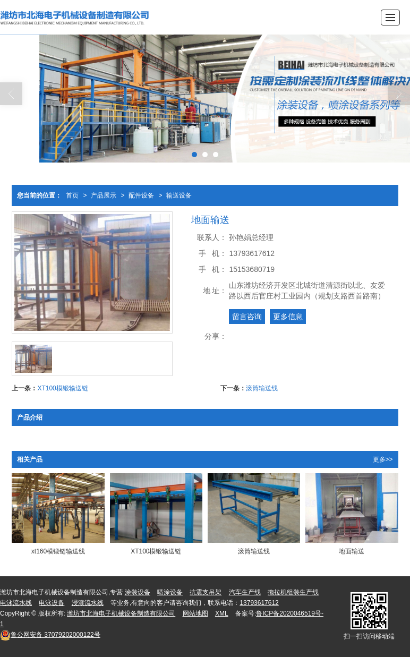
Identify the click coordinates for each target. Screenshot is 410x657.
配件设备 (141, 195)
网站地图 (195, 613)
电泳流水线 (16, 603)
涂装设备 (137, 592)
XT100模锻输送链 (62, 388)
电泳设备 (51, 603)
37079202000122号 (50, 634)
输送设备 (179, 195)
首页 (72, 195)
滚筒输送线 (262, 388)
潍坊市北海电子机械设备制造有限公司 (121, 613)
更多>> (383, 459)
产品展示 (103, 195)
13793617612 (259, 603)
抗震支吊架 (205, 592)
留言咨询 (247, 316)
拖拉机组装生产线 (293, 592)
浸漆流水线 (88, 603)
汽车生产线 (245, 592)
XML (221, 613)
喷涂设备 (170, 592)
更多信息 (288, 316)
